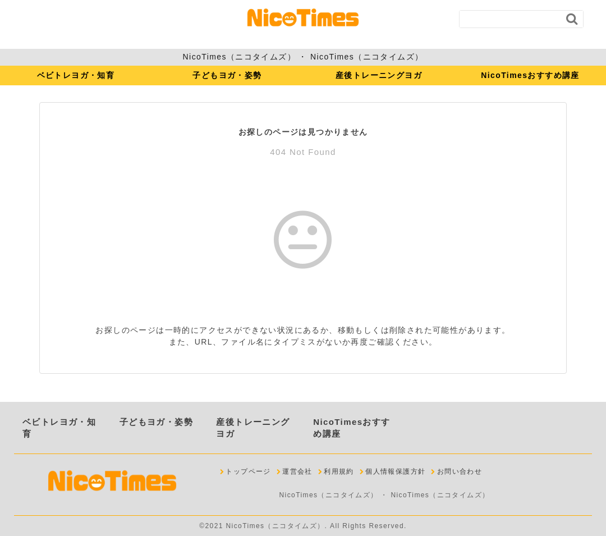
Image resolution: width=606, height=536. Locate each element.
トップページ (248, 471)
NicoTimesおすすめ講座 (530, 75)
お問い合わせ (459, 471)
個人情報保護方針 (395, 471)
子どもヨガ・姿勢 (226, 75)
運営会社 (297, 471)
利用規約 (339, 471)
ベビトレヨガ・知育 (76, 75)
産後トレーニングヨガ (379, 75)
